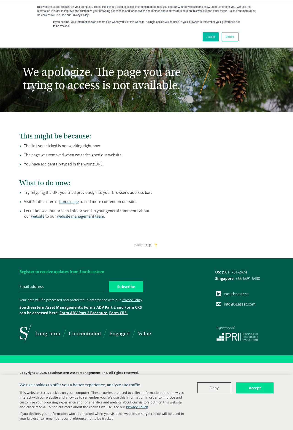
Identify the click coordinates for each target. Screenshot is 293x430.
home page (69, 201)
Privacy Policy (137, 407)
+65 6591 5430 (237, 278)
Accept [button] (210, 36)
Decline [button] (230, 36)
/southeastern (232, 294)
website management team (80, 216)
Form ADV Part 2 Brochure (83, 312)
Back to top (142, 245)
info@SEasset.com (235, 304)
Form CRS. (118, 312)
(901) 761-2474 (231, 272)
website (37, 216)
